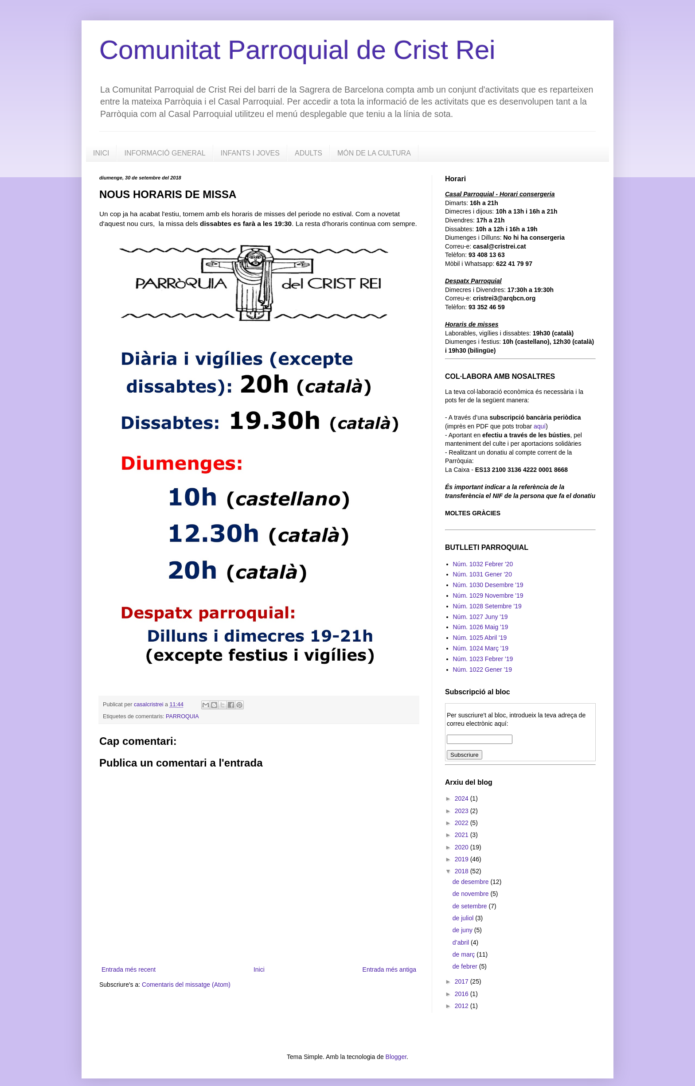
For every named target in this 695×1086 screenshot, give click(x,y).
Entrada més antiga (389, 969)
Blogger (396, 1056)
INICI (101, 153)
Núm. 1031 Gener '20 (482, 574)
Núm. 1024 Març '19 (481, 648)
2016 (462, 993)
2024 (462, 798)
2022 (462, 822)
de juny (463, 930)
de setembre (471, 906)
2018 (462, 871)
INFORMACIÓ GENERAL (164, 153)
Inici (259, 969)
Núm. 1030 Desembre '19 (488, 584)
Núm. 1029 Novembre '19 (488, 595)
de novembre (472, 893)
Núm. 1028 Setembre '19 (487, 606)
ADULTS (308, 153)
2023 (462, 810)
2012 (462, 1005)
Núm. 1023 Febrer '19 (483, 658)
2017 (462, 981)
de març (464, 954)
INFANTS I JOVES (250, 153)
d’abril (462, 942)
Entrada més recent (129, 969)
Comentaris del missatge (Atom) (186, 984)
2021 (462, 834)
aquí (540, 426)
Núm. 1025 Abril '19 (480, 637)
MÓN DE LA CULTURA (374, 153)
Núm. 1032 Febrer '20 (483, 564)
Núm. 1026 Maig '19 (480, 627)
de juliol (464, 918)
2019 (462, 859)
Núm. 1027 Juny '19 (480, 616)
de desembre (472, 881)
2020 (462, 847)
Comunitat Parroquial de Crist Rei (297, 50)
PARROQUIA (182, 716)
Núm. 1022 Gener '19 (482, 669)
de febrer (466, 966)
